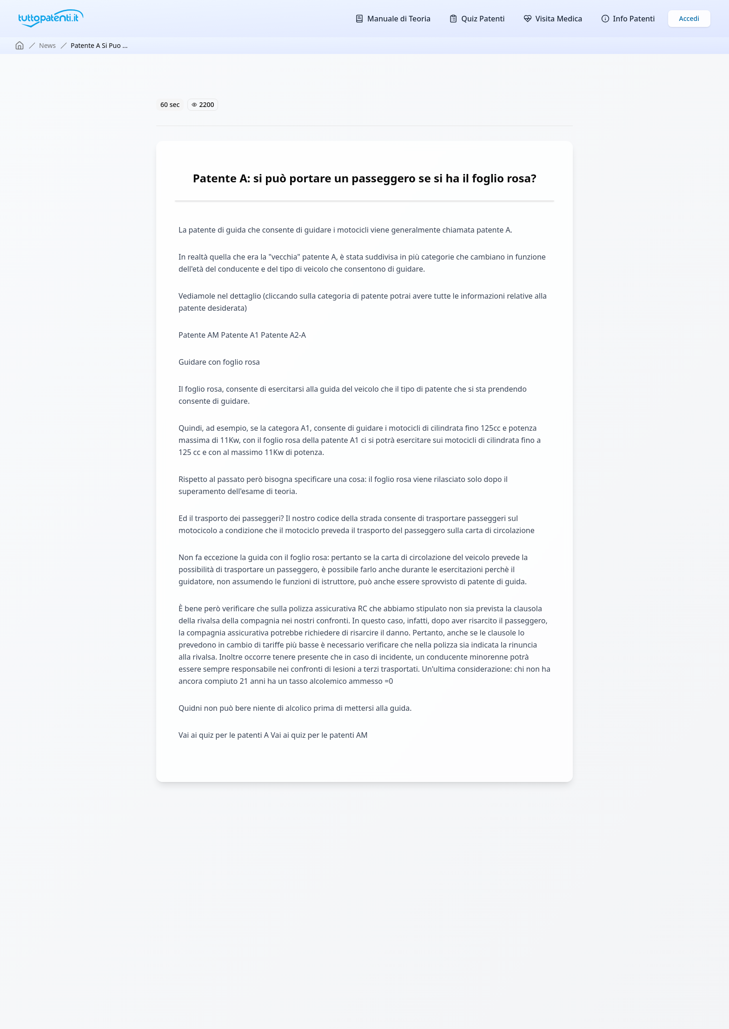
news (47, 45)
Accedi (689, 18)
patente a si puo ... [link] (99, 45)
